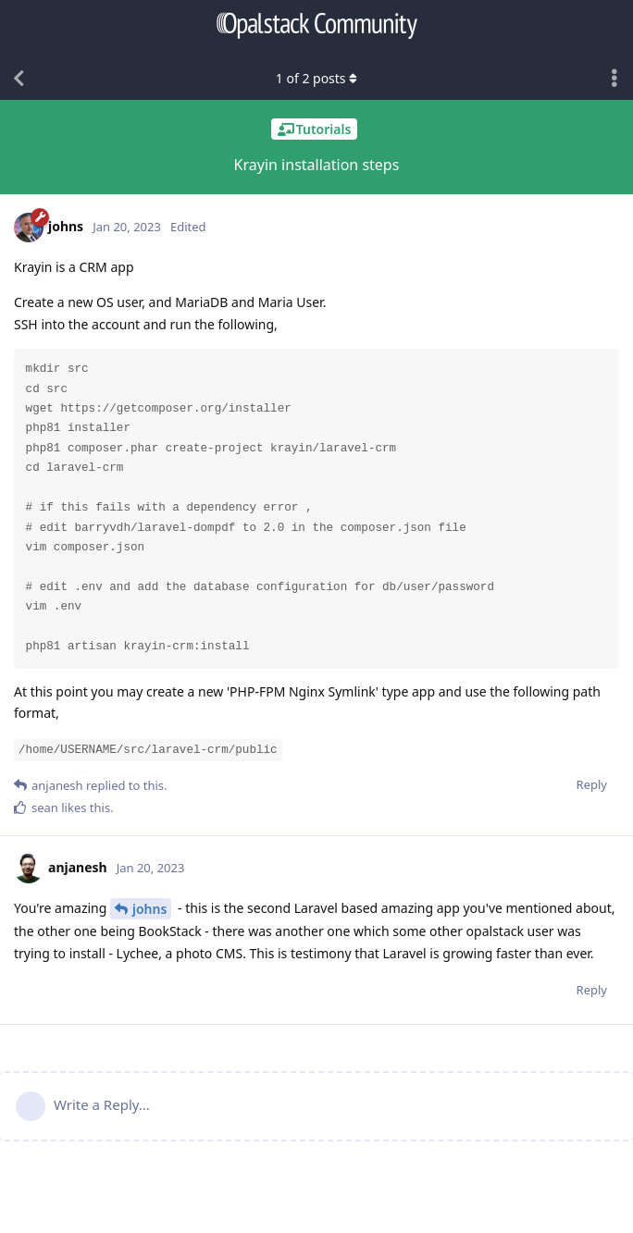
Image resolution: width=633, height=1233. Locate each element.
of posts (316, 78)
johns (149, 909)
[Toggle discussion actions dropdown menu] (614, 78)
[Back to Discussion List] (18, 78)
